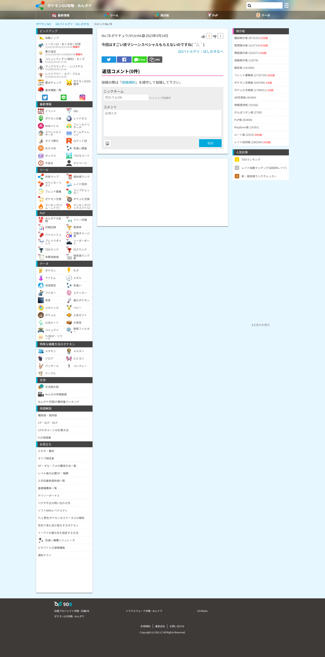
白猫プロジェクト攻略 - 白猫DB (71, 611)
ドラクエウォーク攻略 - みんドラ (144, 611)
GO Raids (202, 611)
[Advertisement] (162, 190)
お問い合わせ (176, 626)
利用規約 (146, 626)
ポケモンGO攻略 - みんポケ (69, 5)
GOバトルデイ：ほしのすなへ (200, 51)
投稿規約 (128, 82)
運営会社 (160, 626)
